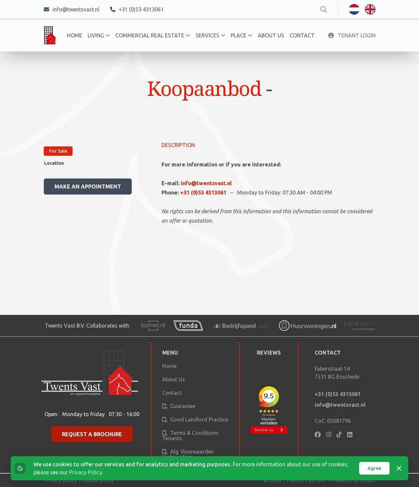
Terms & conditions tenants (190, 435)
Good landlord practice (195, 419)
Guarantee (178, 406)
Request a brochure (92, 434)
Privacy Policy (85, 472)
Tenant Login (352, 35)
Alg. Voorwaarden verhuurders (188, 454)
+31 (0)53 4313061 (204, 193)
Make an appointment (88, 187)
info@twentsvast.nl (206, 183)
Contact (302, 35)
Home (74, 35)
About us (271, 35)
